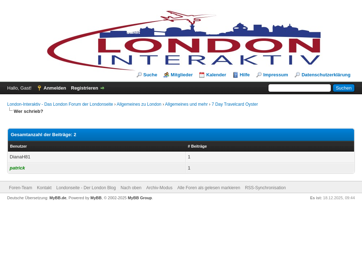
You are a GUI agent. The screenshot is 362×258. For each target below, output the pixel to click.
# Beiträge (197, 146)
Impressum (275, 74)
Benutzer (18, 146)
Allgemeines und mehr (186, 104)
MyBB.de (57, 198)
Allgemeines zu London (139, 104)
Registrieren (84, 88)
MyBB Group (140, 198)
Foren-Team (20, 187)
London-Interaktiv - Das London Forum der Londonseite (60, 104)
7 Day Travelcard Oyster (234, 104)
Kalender (216, 74)
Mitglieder (181, 74)
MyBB (95, 198)
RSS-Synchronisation (265, 187)
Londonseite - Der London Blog (86, 187)
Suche (150, 74)
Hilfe (245, 74)
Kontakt (44, 187)
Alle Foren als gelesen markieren (208, 187)
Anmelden (55, 88)
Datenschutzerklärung (326, 74)
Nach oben (131, 187)
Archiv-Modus (159, 187)
